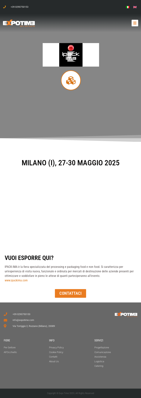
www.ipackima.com (16, 280)
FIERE (7, 340)
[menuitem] (127, 7)
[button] (135, 23)
